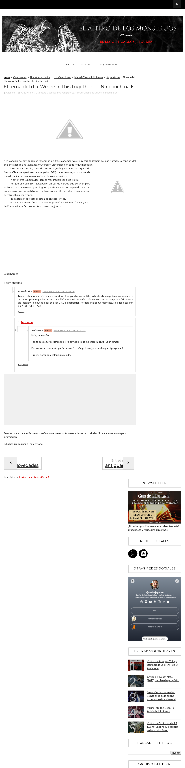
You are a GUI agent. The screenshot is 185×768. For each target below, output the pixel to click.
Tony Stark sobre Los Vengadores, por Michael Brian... (155, 575)
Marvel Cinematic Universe (88, 78)
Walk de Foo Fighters (146, 491)
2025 (135, 375)
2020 (135, 399)
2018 (135, 409)
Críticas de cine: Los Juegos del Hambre (156, 512)
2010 (135, 619)
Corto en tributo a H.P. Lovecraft (152, 551)
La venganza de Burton (147, 546)
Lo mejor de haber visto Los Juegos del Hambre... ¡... (156, 519)
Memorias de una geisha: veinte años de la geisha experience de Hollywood (161, 291)
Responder (22, 329)
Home (7, 78)
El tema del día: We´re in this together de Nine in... (157, 527)
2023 (135, 384)
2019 (135, 404)
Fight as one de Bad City (148, 541)
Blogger (150, 697)
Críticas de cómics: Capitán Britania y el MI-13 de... (156, 567)
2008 (135, 629)
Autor (85, 64)
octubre (140, 453)
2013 (135, 433)
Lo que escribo (108, 64)
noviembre (141, 448)
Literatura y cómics (40, 78)
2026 (135, 369)
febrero (139, 603)
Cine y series (19, 78)
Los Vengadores (62, 78)
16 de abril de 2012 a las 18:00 (58, 308)
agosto (139, 462)
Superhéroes (113, 78)
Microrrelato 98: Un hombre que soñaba (156, 556)
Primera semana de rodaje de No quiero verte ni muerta (156, 506)
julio (137, 467)
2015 (135, 424)
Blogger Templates (169, 764)
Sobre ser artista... (144, 560)
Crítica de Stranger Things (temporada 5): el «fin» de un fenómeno (162, 260)
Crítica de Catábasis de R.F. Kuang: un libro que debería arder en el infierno (162, 322)
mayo (138, 477)
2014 (135, 429)
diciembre (141, 443)
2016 (135, 419)
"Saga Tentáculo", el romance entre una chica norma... (156, 535)
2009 (135, 624)
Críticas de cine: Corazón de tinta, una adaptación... (155, 583)
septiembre (142, 457)
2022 (135, 389)
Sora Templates (146, 764)
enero (138, 608)
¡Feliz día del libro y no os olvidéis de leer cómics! (156, 498)
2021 (135, 394)
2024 (135, 379)
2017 (135, 414)
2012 (135, 438)
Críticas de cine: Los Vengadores (152, 486)
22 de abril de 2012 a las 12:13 (69, 347)
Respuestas (27, 339)
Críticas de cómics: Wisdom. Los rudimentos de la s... (152, 591)
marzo (138, 598)
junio (138, 472)
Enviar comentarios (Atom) (34, 500)
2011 (135, 614)
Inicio (69, 64)
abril (137, 482)
